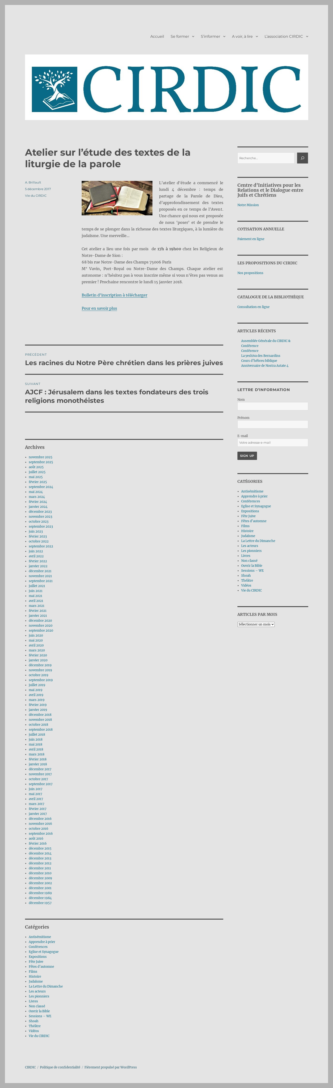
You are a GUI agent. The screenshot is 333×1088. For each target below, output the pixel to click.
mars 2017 (36, 804)
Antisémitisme (40, 937)
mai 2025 (36, 477)
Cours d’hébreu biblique (259, 361)
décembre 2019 (40, 665)
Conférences (38, 947)
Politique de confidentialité (60, 1067)
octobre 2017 (38, 779)
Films (33, 972)
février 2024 (38, 502)
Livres (33, 1001)
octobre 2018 (38, 725)
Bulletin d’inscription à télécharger (114, 295)
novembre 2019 (40, 670)
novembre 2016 (40, 824)
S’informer (210, 36)
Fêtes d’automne (41, 967)
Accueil (157, 36)
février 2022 (38, 561)
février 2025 (38, 482)
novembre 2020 (40, 626)
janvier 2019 (38, 710)
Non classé (37, 1006)
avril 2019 (36, 695)
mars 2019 (37, 700)
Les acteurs (37, 991)
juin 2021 (35, 591)
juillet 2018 (37, 735)
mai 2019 (35, 690)
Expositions (38, 957)
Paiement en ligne (250, 239)
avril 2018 (36, 749)
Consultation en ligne (253, 307)
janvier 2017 (38, 814)
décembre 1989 (40, 893)
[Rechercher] (302, 158)
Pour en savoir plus (99, 308)
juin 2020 (36, 636)
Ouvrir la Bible (39, 1011)
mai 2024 (36, 492)
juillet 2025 (37, 472)
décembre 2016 (40, 819)
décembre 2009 (40, 878)
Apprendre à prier (42, 942)
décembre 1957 (40, 903)
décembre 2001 (40, 888)
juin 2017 (35, 789)
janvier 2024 (38, 507)
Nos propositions (250, 273)
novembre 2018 (40, 720)
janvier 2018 (38, 764)
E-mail (242, 436)
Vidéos (34, 1031)
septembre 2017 (41, 784)
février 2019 (38, 705)
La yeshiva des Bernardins (260, 356)
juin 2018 (35, 740)
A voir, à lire (242, 36)
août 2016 (36, 839)
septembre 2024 (41, 487)
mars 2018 (36, 754)
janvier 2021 (38, 616)
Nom (241, 400)
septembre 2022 (41, 546)
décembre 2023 (40, 512)
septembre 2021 (41, 581)
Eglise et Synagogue (44, 952)
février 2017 (37, 809)
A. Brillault (33, 182)
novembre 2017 (40, 774)
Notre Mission (248, 205)
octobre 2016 (38, 829)
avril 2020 (36, 645)
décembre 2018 (40, 715)
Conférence (249, 351)
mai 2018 (35, 744)
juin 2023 (36, 531)
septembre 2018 (41, 730)
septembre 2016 (41, 834)
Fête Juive (36, 962)
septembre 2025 (41, 462)
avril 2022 (36, 556)
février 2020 (38, 655)
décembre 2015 (40, 848)
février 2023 (38, 536)
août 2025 (36, 467)
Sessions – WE (40, 1016)
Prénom (243, 418)
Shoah (33, 1021)
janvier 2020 (38, 660)
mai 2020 (36, 640)
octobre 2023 (38, 522)
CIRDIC (30, 1067)
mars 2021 (36, 606)
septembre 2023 (41, 527)
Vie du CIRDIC (35, 195)
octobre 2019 (38, 675)
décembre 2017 (40, 769)
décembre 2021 (40, 571)
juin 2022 (36, 551)
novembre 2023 (40, 517)
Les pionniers (39, 996)
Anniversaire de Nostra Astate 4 (264, 366)
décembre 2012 (40, 863)
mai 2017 (35, 794)
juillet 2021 (37, 586)
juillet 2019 (37, 685)
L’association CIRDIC (284, 36)
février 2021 (37, 611)
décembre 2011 (40, 868)
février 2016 (38, 844)
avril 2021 (36, 601)
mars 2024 (37, 497)
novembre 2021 (40, 576)
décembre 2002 (40, 883)
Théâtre (35, 1026)
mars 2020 (37, 650)
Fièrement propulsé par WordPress (110, 1067)
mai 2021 (35, 596)
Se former (180, 36)
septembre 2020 (41, 631)
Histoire (35, 977)
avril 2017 (36, 799)
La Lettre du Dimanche (46, 986)
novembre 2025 (40, 457)
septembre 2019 (41, 680)
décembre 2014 (40, 853)
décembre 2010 (40, 873)
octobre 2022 (39, 541)
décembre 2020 (40, 621)
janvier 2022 (38, 566)
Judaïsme (36, 982)
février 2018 (37, 759)
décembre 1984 (40, 898)
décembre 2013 (40, 858)
